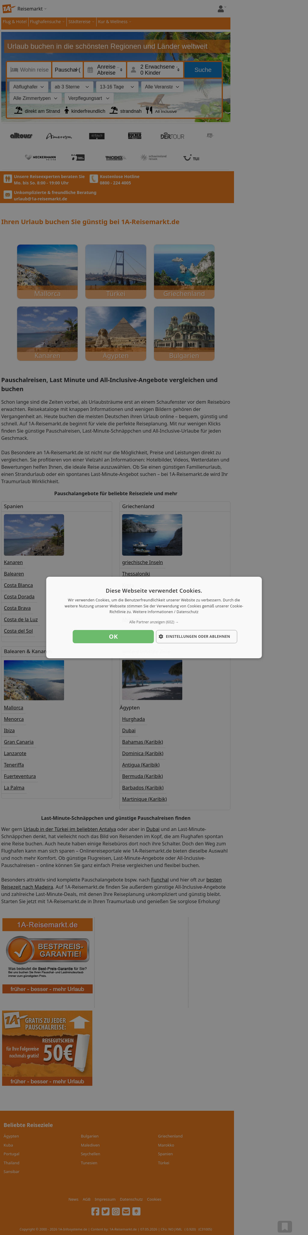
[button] (154, 622)
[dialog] (154, 618)
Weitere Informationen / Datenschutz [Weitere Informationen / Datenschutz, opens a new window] (166, 612)
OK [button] (113, 636)
